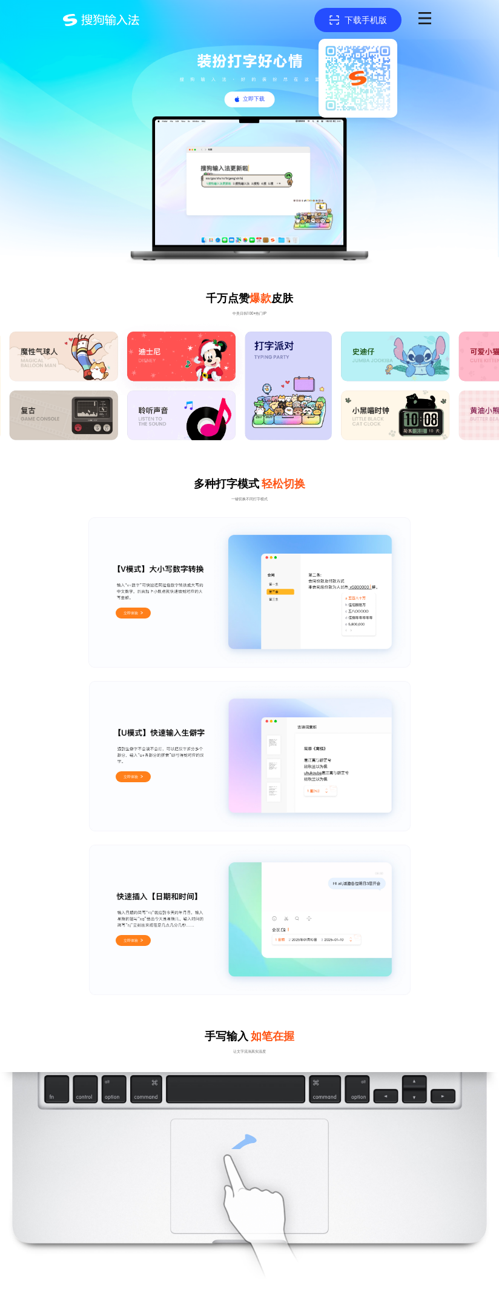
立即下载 (254, 99)
